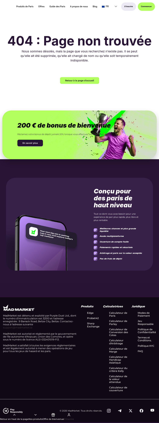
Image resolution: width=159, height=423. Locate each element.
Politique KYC (146, 345)
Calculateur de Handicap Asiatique (118, 360)
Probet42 (93, 318)
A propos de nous (79, 6)
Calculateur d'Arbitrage (116, 342)
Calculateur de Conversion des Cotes (118, 332)
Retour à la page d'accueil (79, 80)
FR (105, 6)
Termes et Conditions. (145, 339)
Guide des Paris (57, 6)
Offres (41, 6)
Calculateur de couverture (118, 389)
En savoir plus (30, 143)
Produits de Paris (24, 6)
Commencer (146, 6)
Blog (95, 6)
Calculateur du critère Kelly (118, 369)
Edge (90, 312)
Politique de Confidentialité (147, 331)
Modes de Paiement (144, 314)
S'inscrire (128, 6)
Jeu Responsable (146, 322)
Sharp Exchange (93, 325)
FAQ (140, 351)
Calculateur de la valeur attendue (118, 379)
